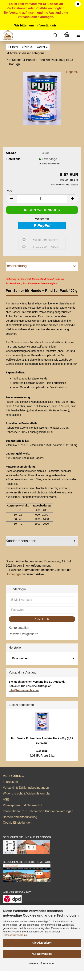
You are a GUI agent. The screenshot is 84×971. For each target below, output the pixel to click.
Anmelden (42, 619)
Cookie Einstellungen (17, 822)
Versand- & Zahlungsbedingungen (26, 787)
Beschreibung (16, 266)
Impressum (10, 781)
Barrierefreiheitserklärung (20, 817)
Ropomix (72, 72)
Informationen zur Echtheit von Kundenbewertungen (38, 811)
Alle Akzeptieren (42, 942)
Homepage (13, 574)
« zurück (27, 47)
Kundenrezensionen (21, 541)
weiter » (42, 47)
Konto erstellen (19, 627)
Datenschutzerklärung (15, 935)
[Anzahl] (42, 198)
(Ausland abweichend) (49, 164)
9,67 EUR (42, 751)
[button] (11, 198)
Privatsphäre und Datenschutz (23, 805)
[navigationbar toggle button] (78, 35)
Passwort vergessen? (23, 634)
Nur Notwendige (42, 953)
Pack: (9, 191)
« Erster (13, 47)
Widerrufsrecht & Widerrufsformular (27, 793)
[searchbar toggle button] (55, 35)
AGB (6, 799)
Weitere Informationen (42, 963)
